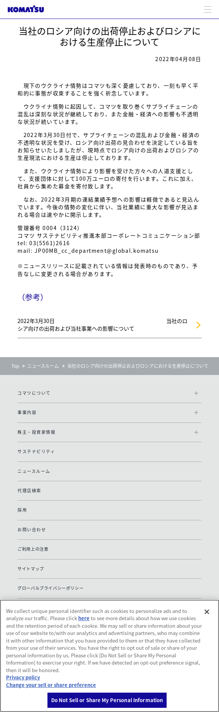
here (84, 618)
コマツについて (34, 393)
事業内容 (26, 412)
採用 (22, 510)
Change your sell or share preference (51, 684)
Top (15, 365)
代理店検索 (29, 490)
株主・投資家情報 (36, 432)
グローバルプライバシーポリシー (50, 588)
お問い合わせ (31, 529)
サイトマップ (30, 569)
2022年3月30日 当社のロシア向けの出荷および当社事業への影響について (102, 324)
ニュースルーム (43, 365)
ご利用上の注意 (32, 549)
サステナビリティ (36, 451)
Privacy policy (23, 677)
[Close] (207, 611)
